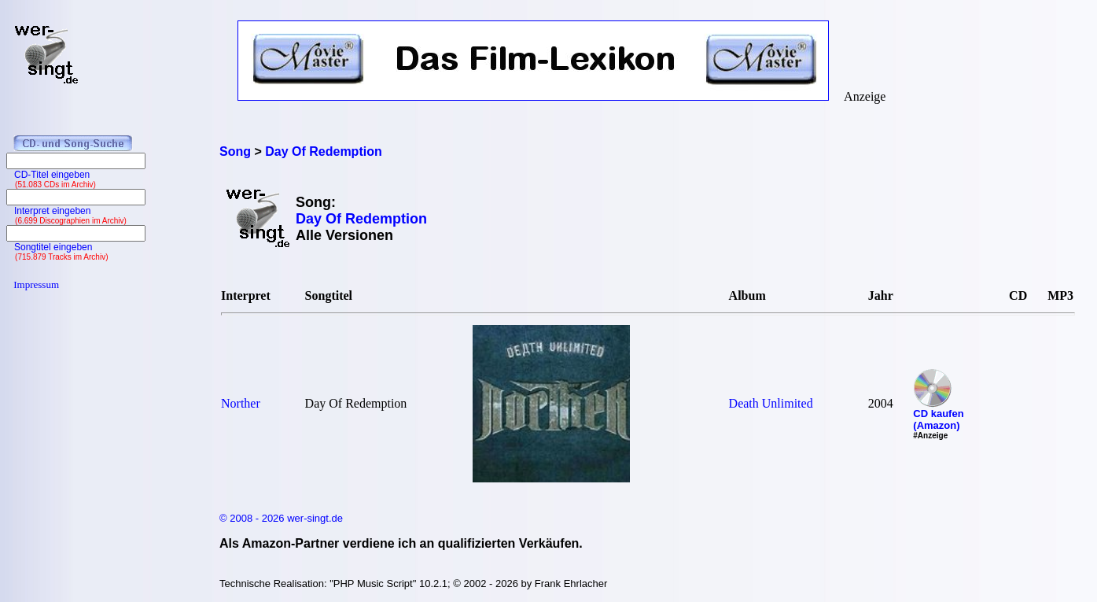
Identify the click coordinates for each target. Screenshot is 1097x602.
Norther (240, 403)
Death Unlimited (771, 403)
